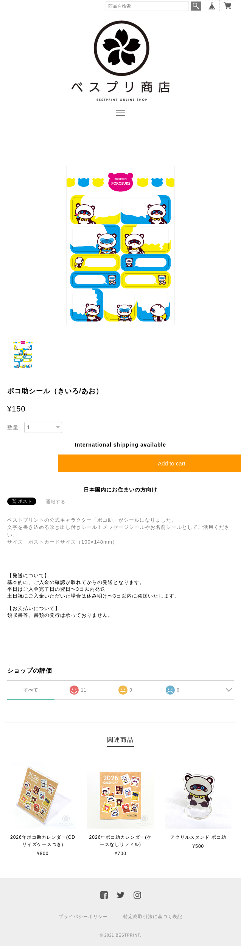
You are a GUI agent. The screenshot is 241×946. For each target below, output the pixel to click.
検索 (196, 6)
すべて (30, 690)
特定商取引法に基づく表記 (152, 916)
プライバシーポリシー (83, 916)
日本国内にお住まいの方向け (120, 490)
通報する (55, 501)
